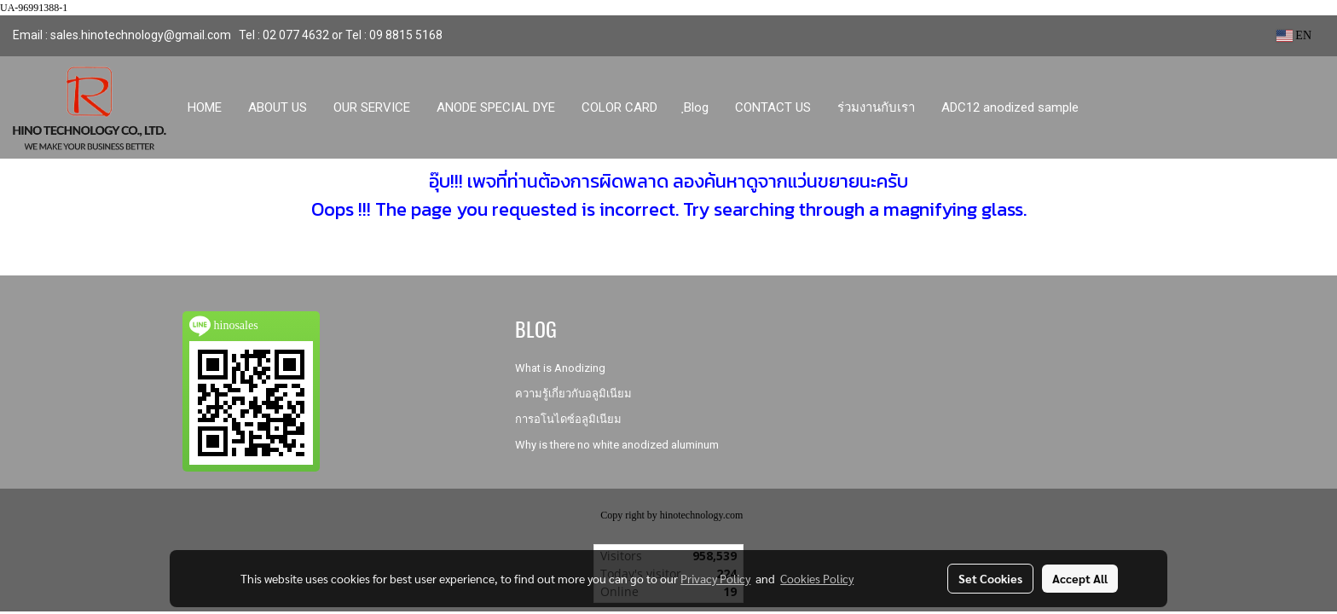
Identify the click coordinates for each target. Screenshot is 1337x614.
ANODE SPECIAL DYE (496, 107)
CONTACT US (773, 107)
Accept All (1080, 578)
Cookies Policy (817, 578)
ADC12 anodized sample (1010, 107)
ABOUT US (277, 107)
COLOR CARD (619, 107)
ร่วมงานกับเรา (876, 107)
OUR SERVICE (371, 107)
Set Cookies (990, 578)
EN (1293, 35)
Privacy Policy (715, 578)
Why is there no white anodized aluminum (617, 444)
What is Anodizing (560, 368)
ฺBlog (696, 107)
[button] (1107, 107)
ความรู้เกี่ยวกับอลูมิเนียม (573, 393)
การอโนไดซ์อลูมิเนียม (568, 419)
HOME (205, 107)
